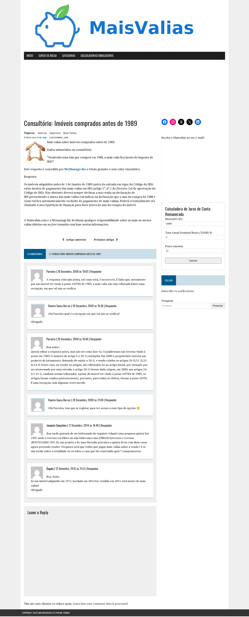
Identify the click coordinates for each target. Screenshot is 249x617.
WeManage (71, 170)
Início (28, 56)
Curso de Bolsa (46, 56)
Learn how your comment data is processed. (98, 604)
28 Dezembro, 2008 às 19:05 (71, 272)
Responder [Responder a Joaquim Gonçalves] (104, 426)
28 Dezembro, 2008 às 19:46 (71, 340)
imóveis (40, 133)
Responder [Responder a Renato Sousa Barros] (109, 307)
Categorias (67, 56)
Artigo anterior (74, 240)
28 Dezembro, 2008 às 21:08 (86, 401)
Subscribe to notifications (178, 292)
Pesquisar (168, 301)
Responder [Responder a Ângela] (91, 469)
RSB (43, 138)
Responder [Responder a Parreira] (94, 272)
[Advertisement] (124, 90)
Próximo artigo (105, 240)
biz (82, 170)
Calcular (194, 261)
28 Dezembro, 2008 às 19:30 (86, 307)
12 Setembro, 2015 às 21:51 (68, 469)
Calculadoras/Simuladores (95, 56)
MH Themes (65, 613)
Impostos (53, 133)
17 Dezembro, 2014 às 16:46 (82, 426)
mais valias (68, 133)
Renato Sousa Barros (57, 307)
